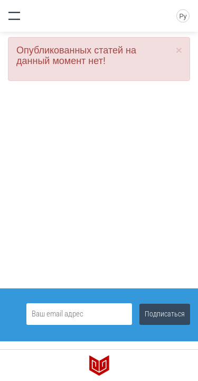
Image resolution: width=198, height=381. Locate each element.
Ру (182, 16)
